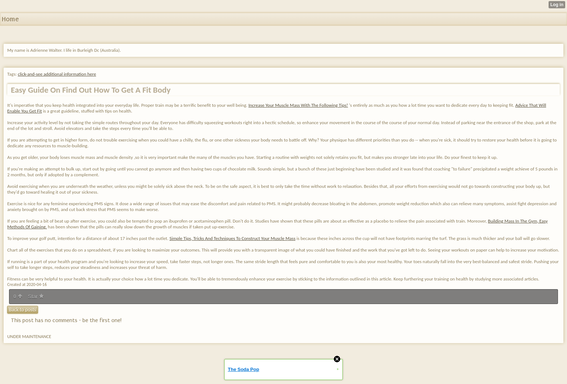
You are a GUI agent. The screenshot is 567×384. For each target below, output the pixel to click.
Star (36, 296)
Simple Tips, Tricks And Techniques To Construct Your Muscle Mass (232, 238)
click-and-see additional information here (57, 74)
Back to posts (22, 310)
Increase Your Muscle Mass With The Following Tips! (298, 105)
